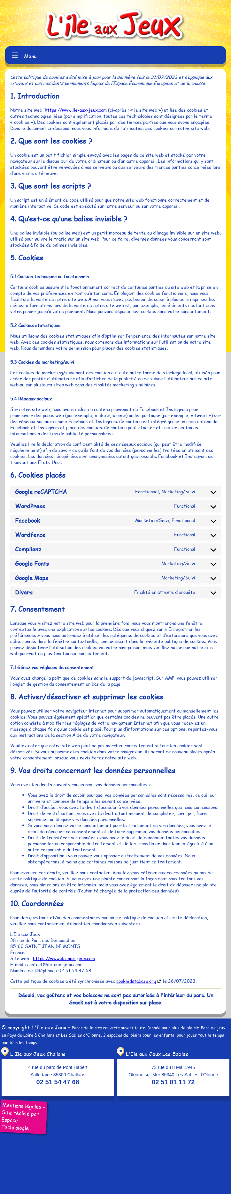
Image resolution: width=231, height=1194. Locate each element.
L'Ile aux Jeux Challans (32, 1053)
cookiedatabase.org (136, 981)
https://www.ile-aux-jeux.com (76, 110)
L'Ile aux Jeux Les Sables (152, 1053)
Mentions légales (22, 1105)
